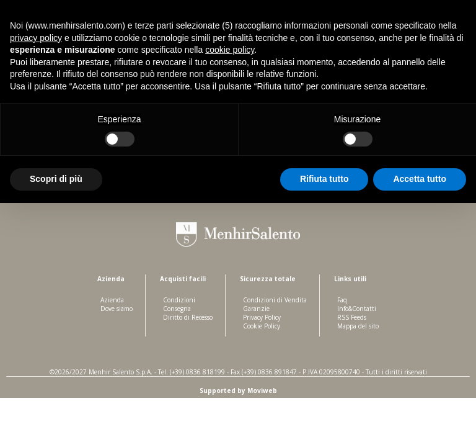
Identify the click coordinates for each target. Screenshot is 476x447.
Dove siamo (116, 308)
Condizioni (179, 300)
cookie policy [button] (229, 50)
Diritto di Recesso (188, 317)
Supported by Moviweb (238, 390)
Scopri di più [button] (56, 179)
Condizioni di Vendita (275, 300)
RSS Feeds (351, 317)
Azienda (112, 300)
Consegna (177, 308)
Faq (342, 300)
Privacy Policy (262, 317)
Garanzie (256, 308)
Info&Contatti (356, 308)
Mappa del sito (358, 326)
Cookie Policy (261, 326)
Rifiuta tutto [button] (324, 179)
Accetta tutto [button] (419, 179)
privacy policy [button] (36, 38)
